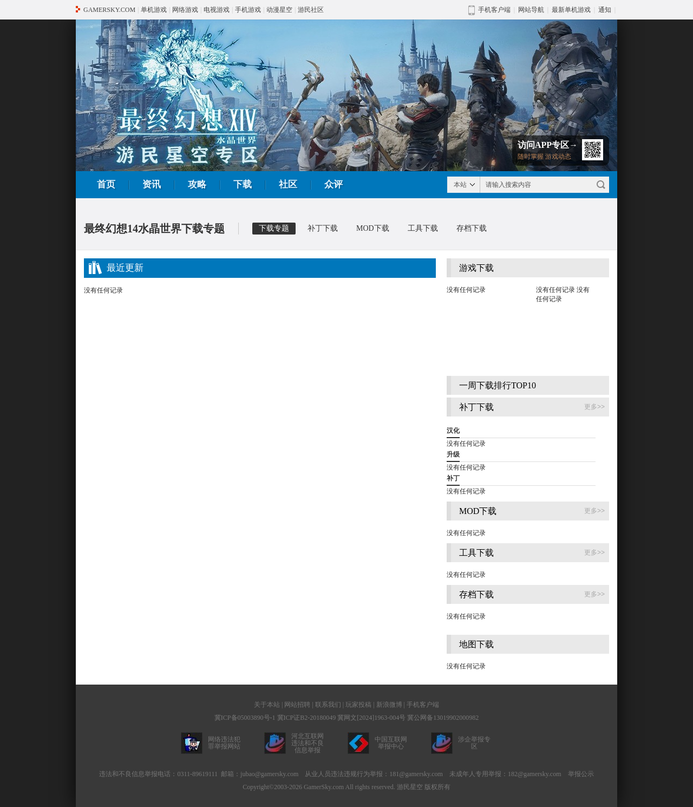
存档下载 (471, 228)
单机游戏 (154, 10)
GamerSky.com (324, 787)
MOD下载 (372, 228)
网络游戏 (185, 10)
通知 (604, 10)
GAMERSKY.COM (109, 10)
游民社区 (311, 10)
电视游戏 (217, 10)
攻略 (197, 184)
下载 (242, 184)
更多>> (594, 407)
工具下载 (423, 228)
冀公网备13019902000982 (443, 717)
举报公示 (581, 774)
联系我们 (328, 704)
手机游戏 (248, 10)
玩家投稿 (358, 704)
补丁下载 (323, 228)
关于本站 (267, 704)
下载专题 (274, 228)
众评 (333, 184)
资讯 (151, 184)
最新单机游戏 (571, 10)
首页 (106, 184)
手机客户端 (423, 704)
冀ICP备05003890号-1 (245, 717)
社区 (288, 184)
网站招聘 (297, 704)
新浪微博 (389, 704)
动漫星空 (279, 10)
